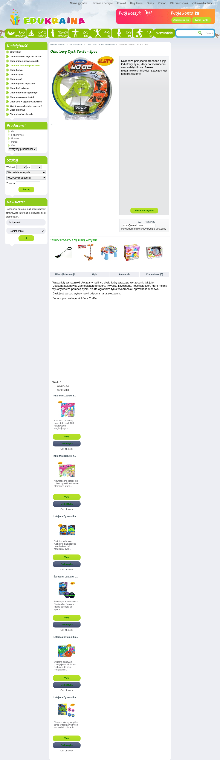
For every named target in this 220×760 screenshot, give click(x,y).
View (66, 437)
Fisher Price (17, 135)
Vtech (14, 145)
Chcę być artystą (19, 88)
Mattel (14, 141)
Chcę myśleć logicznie (22, 83)
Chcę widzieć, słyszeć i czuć (25, 56)
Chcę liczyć (16, 70)
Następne (168, 252)
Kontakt (121, 3)
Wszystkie (15, 52)
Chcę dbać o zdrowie (21, 114)
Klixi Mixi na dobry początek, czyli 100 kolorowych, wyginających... (64, 424)
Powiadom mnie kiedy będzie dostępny (143, 228)
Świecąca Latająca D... (65, 576)
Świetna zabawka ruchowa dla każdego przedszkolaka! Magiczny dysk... (65, 545)
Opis (94, 274)
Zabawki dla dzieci (202, 3)
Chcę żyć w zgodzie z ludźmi (26, 101)
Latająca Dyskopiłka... (65, 516)
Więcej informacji (65, 274)
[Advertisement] (144, 141)
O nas (150, 3)
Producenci (16, 125)
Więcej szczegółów (144, 210)
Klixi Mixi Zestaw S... (64, 395)
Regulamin (136, 3)
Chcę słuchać (17, 109)
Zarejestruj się (181, 20)
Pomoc (162, 3)
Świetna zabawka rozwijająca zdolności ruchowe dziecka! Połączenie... (65, 666)
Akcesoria (124, 274)
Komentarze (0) (154, 274)
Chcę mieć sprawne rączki (24, 61)
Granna (15, 138)
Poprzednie (51, 252)
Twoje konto (201, 20)
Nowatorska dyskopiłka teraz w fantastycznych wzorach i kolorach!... (66, 725)
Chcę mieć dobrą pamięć (24, 92)
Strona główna (57, 44)
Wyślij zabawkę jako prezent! (26, 106)
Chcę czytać (16, 74)
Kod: (140, 222)
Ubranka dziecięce (102, 3)
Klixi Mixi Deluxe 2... (64, 456)
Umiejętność (17, 45)
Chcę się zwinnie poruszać (25, 65)
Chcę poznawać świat (22, 97)
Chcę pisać (16, 79)
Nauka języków (78, 3)
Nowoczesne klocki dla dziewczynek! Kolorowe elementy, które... (66, 483)
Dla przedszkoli (179, 3)
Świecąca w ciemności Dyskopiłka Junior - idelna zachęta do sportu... (66, 605)
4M (12, 131)
